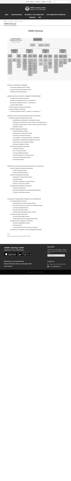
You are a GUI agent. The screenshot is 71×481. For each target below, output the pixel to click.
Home (27, 2)
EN (50, 2)
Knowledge (32, 17)
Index (5, 21)
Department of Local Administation (34, 15)
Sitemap (43, 2)
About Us (32, 2)
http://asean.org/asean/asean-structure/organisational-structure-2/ (19, 236)
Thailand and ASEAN (16, 15)
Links (39, 17)
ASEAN (6, 15)
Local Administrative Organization (56, 15)
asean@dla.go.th (56, 267)
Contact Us (38, 2)
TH (47, 2)
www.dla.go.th (8, 266)
